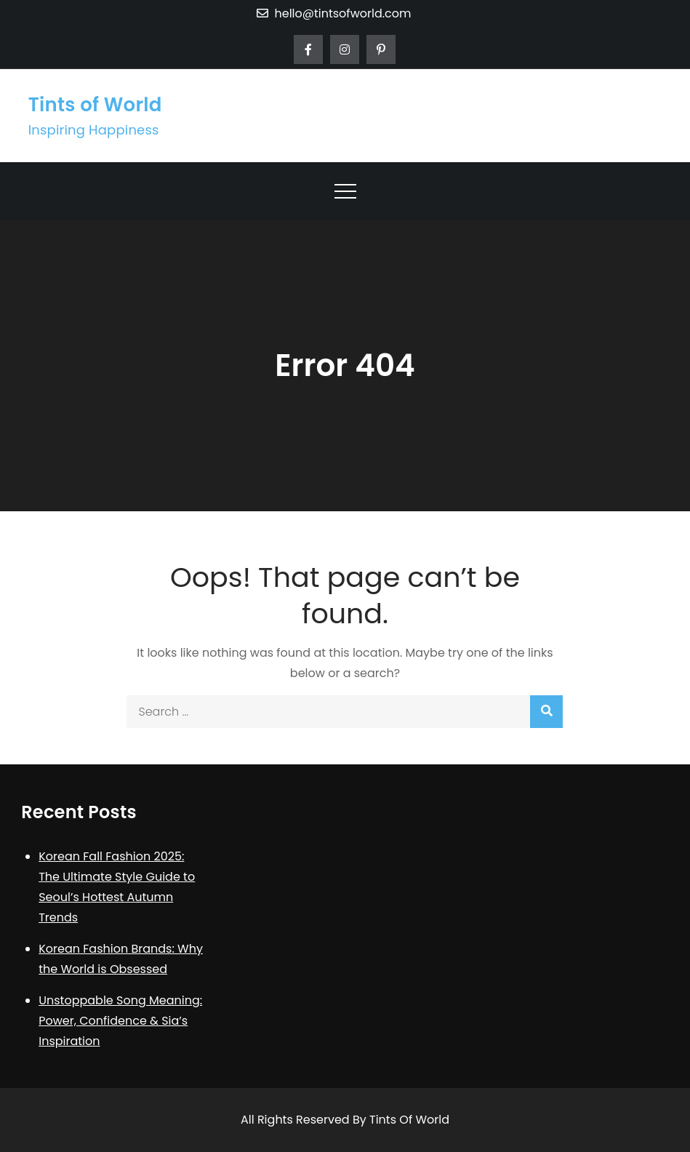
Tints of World (95, 105)
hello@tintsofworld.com (334, 13)
